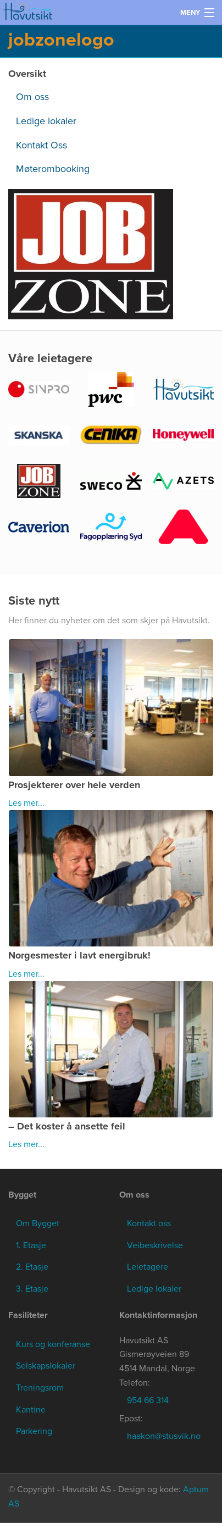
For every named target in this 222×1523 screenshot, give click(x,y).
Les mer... (26, 803)
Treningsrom (40, 1387)
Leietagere (147, 1266)
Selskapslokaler (45, 1365)
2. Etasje (32, 1266)
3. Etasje (32, 1288)
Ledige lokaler (46, 121)
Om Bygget (37, 1223)
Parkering (34, 1431)
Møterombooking (53, 169)
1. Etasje (31, 1245)
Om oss (32, 97)
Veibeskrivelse (155, 1245)
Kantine (31, 1409)
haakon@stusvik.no (164, 1436)
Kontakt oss (149, 1223)
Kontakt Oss (41, 145)
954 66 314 (148, 1400)
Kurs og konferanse (53, 1344)
